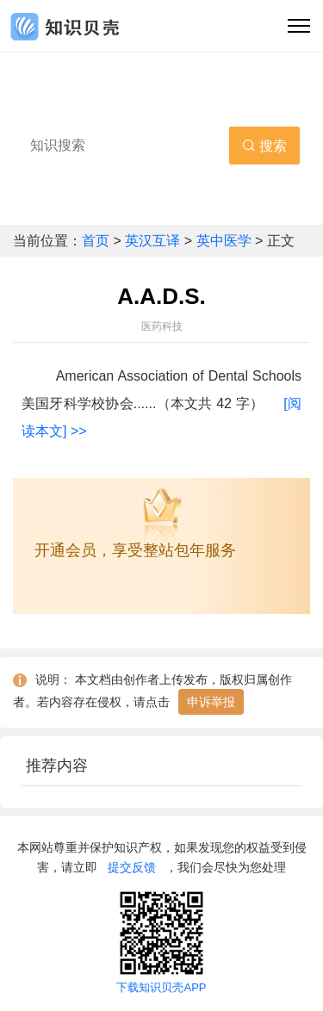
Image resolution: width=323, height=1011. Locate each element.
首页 (97, 240)
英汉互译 (154, 240)
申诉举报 (211, 702)
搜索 (264, 146)
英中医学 (224, 240)
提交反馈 (132, 867)
